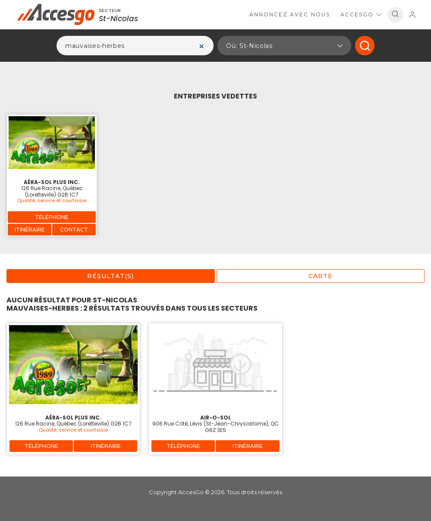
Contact (74, 229)
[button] (284, 45)
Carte (320, 276)
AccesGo (360, 14)
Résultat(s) (110, 276)
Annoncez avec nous (289, 14)
